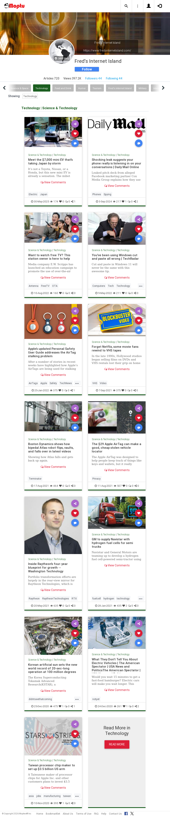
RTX (74, 598)
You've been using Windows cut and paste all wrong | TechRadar (115, 257)
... (140, 285)
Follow (87, 69)
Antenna (33, 285)
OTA (54, 285)
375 (53, 390)
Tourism (97, 88)
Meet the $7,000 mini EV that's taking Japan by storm (50, 161)
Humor (82, 88)
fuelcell (96, 598)
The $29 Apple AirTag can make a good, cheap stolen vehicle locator (116, 447)
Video (103, 383)
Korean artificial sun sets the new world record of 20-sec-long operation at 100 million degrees (52, 668)
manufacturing (52, 796)
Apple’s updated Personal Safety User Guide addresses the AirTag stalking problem (52, 352)
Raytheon (34, 598)
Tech (111, 285)
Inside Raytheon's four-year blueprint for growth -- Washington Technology (48, 567)
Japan (43, 194)
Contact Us (115, 813)
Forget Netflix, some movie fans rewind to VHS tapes (115, 348)
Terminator (35, 478)
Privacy (96, 478)
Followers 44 (93, 78)
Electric (33, 194)
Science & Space (20, 88)
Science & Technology (40, 154)
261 (118, 706)
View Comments (53, 182)
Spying (107, 194)
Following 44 (114, 78)
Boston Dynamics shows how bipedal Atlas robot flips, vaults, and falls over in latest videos (51, 447)
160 (54, 293)
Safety (53, 383)
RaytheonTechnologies (55, 598)
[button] (126, 6)
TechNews (66, 383)
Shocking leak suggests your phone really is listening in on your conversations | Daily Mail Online (116, 163)
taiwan (67, 796)
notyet (96, 699)
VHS (94, 383)
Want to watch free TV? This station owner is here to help (49, 257)
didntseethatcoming (40, 699)
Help (103, 813)
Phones (96, 194)
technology (123, 598)
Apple (43, 383)
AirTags (33, 383)
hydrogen (108, 598)
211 (117, 293)
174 (54, 201)
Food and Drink (63, 88)
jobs (38, 796)
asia (31, 796)
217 (117, 201)
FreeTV (45, 285)
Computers (98, 285)
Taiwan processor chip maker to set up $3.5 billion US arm (51, 767)
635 (54, 605)
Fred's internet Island (120, 88)
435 (117, 605)
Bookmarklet (53, 813)
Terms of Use (83, 813)
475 (54, 706)
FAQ (96, 813)
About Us (68, 813)
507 (118, 486)
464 (54, 486)
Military (142, 88)
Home (39, 813)
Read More (117, 744)
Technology (42, 88)
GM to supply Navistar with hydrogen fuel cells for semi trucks (112, 543)
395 (54, 803)
